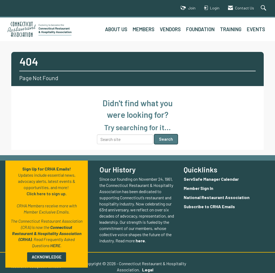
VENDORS (170, 29)
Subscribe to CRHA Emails (209, 206)
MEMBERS (143, 29)
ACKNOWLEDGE (46, 256)
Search (166, 138)
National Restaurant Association (216, 197)
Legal (128, 269)
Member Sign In (198, 188)
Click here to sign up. (47, 193)
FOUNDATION (200, 29)
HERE (55, 245)
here (140, 240)
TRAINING (230, 29)
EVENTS (256, 29)
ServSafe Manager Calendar (211, 179)
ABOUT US (116, 29)
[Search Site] (264, 8)
